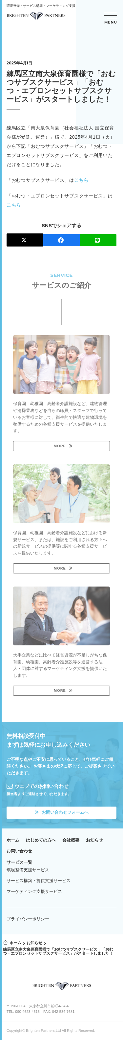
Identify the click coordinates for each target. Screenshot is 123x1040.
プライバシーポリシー (28, 918)
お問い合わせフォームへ (62, 812)
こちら (81, 180)
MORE (60, 446)
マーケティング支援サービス (34, 891)
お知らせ (94, 840)
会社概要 (70, 840)
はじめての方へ (41, 840)
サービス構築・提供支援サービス (39, 880)
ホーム (13, 840)
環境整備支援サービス (28, 869)
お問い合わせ (19, 850)
